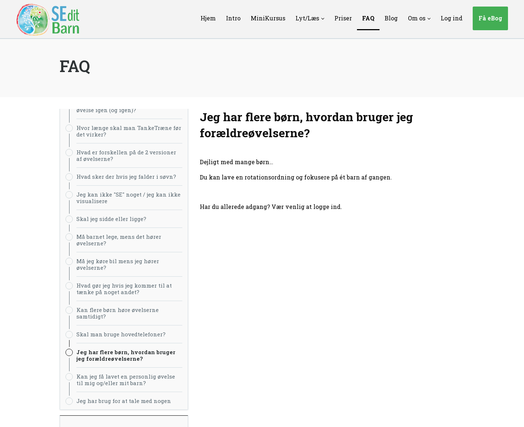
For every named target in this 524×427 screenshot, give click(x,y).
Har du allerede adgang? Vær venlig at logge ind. (271, 206)
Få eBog (490, 18)
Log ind (452, 18)
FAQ (75, 65)
